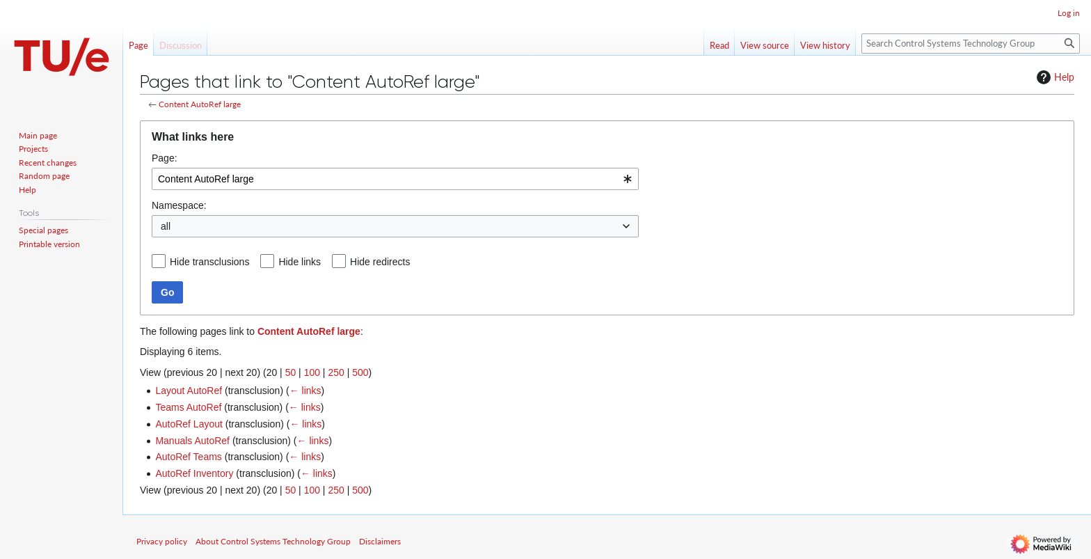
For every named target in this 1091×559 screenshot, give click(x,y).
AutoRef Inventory (194, 473)
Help (1053, 77)
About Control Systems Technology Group (273, 541)
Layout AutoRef (188, 390)
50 (290, 372)
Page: (164, 158)
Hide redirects (380, 261)
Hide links (299, 261)
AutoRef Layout (189, 424)
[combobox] (395, 179)
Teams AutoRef (188, 407)
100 (312, 372)
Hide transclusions (209, 261)
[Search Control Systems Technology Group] (970, 43)
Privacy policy (161, 541)
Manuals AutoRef (192, 440)
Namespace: (179, 205)
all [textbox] (165, 226)
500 (360, 372)
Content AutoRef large (200, 104)
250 (336, 372)
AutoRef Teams (188, 456)
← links (305, 390)
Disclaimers (380, 541)
